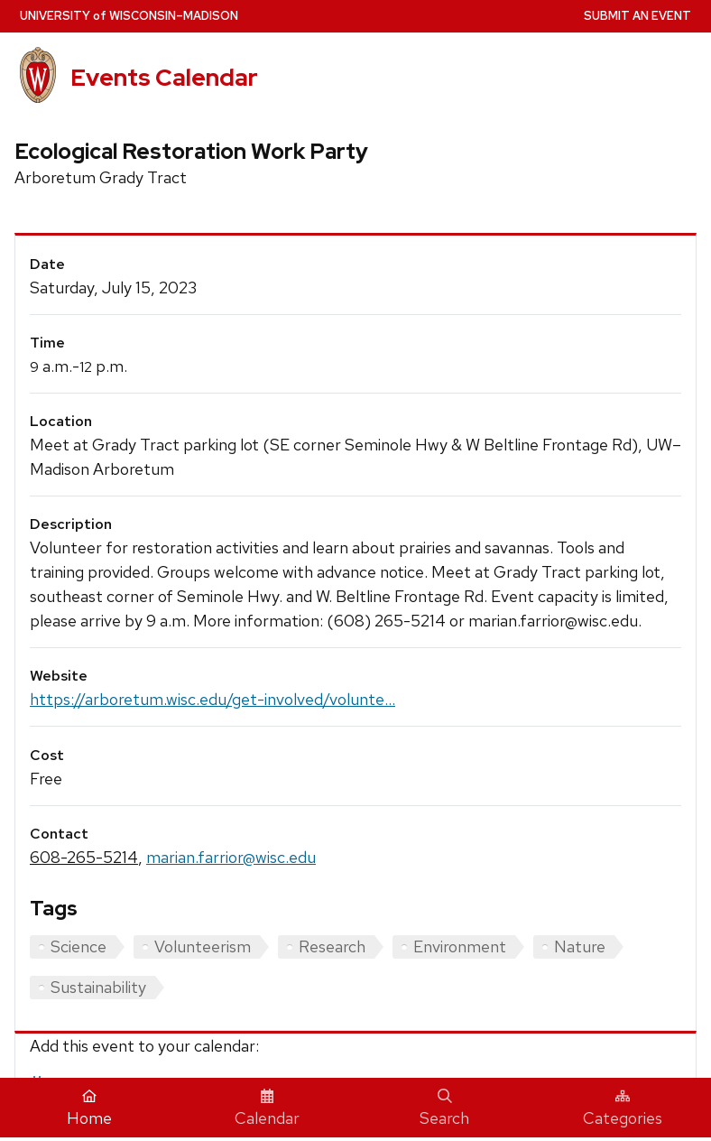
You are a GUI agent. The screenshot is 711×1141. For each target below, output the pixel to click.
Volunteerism (202, 946)
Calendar (267, 1108)
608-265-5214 (84, 857)
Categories (622, 1108)
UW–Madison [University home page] (129, 15)
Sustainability (98, 987)
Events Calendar (164, 77)
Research (332, 946)
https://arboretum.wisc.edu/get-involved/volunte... (212, 699)
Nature (579, 946)
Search (444, 1108)
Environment (459, 946)
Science (78, 946)
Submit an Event (637, 15)
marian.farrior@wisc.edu (231, 857)
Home (89, 1108)
